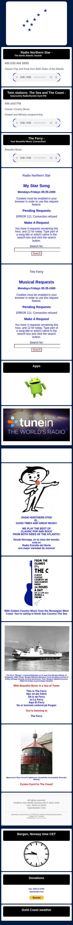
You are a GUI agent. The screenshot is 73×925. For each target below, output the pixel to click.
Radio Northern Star (36, 454)
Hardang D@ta (41, 818)
